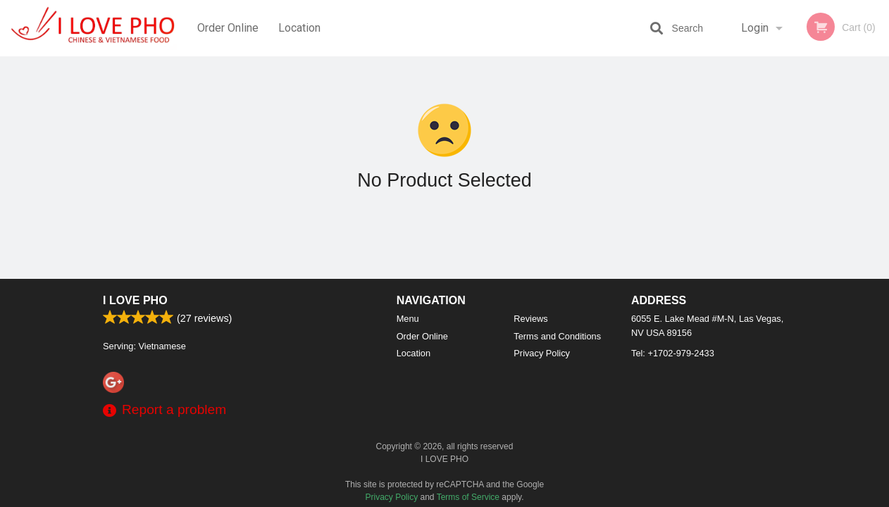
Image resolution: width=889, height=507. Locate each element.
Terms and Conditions (557, 336)
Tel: (672, 353)
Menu (408, 318)
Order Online (228, 28)
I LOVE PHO (135, 300)
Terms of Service (468, 497)
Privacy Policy (542, 353)
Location (299, 28)
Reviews (530, 318)
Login (755, 28)
